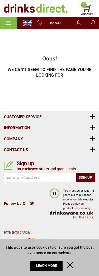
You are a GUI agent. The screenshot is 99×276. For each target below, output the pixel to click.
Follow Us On (15, 203)
